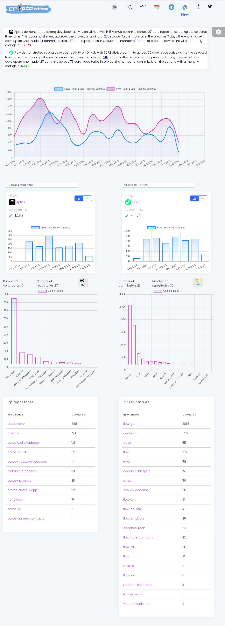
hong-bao (15, 499)
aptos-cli (14, 509)
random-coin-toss (137, 585)
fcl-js (126, 462)
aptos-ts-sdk (17, 452)
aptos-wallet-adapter (24, 443)
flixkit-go (129, 575)
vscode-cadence (136, 604)
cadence (130, 433)
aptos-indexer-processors (27, 462)
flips (126, 556)
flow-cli (128, 499)
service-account (135, 490)
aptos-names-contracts (26, 518)
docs (127, 443)
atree (127, 481)
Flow (131, 202)
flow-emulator (133, 518)
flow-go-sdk (132, 509)
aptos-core (16, 424)
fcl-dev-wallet (133, 594)
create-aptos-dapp (22, 490)
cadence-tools (134, 528)
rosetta (128, 566)
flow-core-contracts (138, 537)
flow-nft (128, 547)
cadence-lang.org (136, 471)
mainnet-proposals (22, 471)
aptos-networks (19, 481)
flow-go (129, 424)
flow (126, 452)
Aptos (17, 202)
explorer (13, 433)
